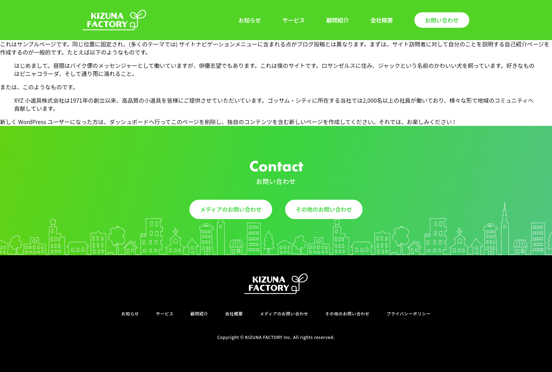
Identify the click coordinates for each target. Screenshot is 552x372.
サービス (293, 20)
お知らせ (249, 20)
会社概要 (381, 20)
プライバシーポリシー (409, 313)
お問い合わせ (442, 20)
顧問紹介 (337, 20)
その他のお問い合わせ (324, 209)
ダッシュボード (129, 121)
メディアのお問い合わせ (231, 209)
